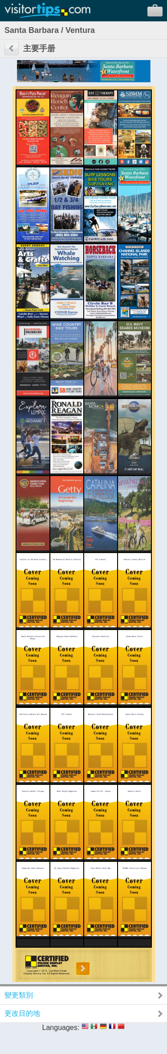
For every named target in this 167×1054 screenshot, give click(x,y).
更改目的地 (22, 1013)
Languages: (61, 1027)
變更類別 (18, 995)
